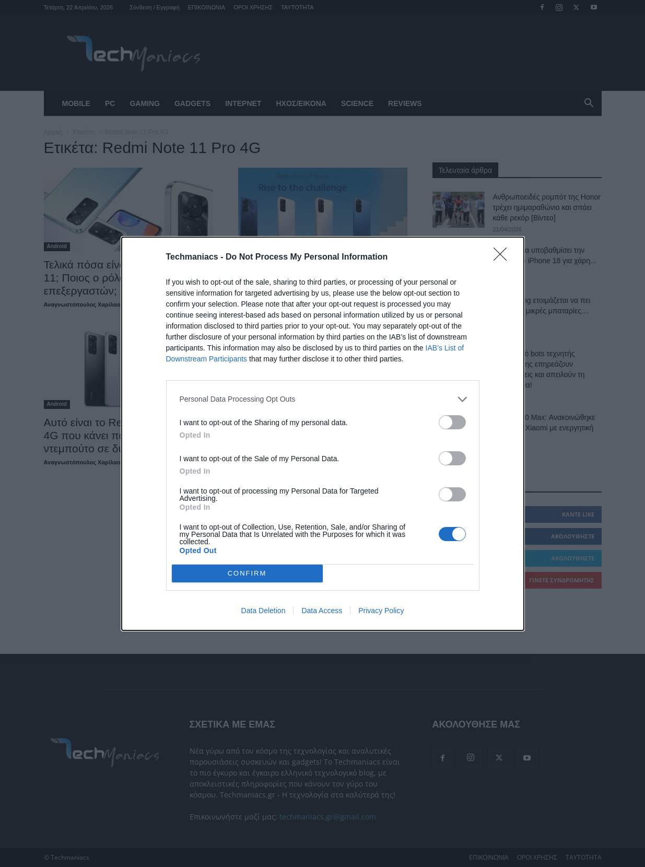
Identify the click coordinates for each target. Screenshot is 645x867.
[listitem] (323, 399)
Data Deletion (263, 610)
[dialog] (323, 433)
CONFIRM (247, 573)
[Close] (503, 257)
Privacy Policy (381, 610)
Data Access (321, 610)
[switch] (452, 422)
